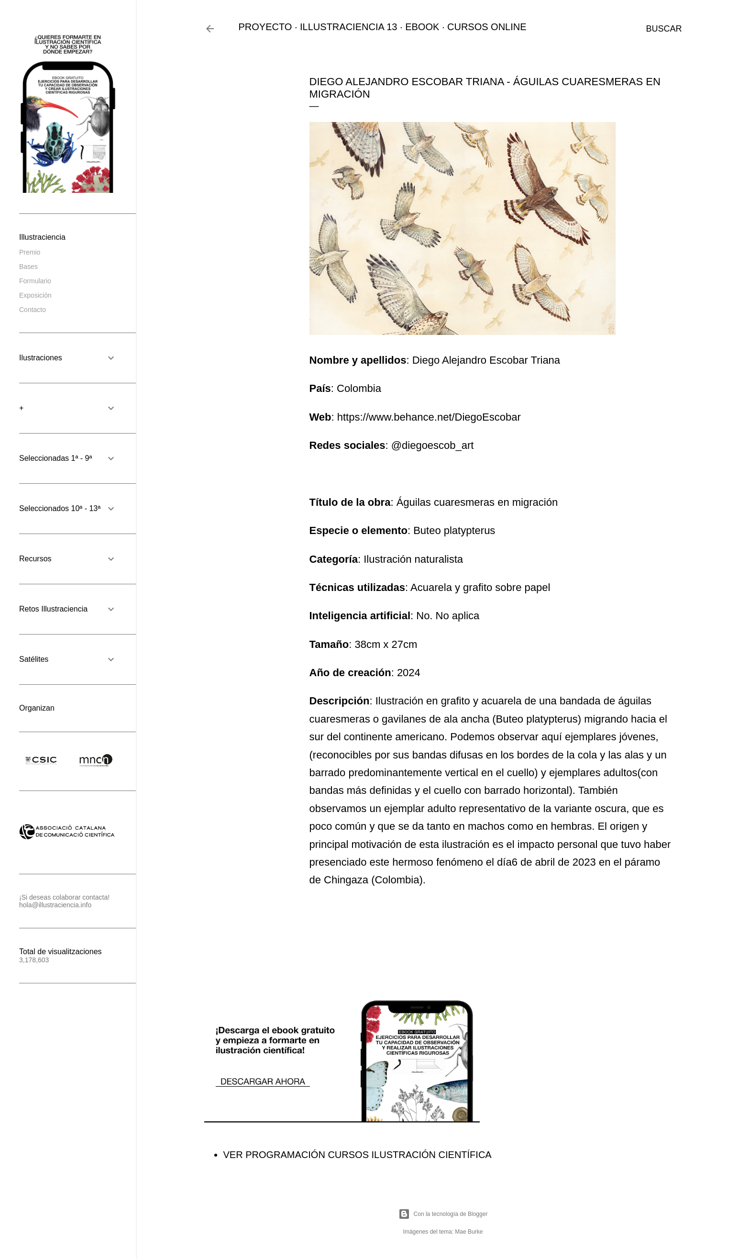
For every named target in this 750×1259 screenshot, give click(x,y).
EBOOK (422, 27)
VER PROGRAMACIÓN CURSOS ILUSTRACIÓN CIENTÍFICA (357, 1154)
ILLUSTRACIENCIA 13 (348, 27)
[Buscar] (664, 28)
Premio (29, 252)
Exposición (35, 295)
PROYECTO (265, 27)
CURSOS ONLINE (487, 27)
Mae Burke (469, 1231)
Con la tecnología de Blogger (443, 1214)
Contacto (32, 309)
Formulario (35, 281)
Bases (28, 266)
